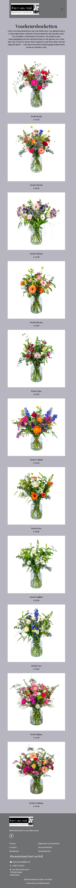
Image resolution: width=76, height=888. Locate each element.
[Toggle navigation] (62, 9)
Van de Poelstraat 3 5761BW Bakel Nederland (19, 872)
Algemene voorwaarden (49, 843)
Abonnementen (45, 847)
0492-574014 (17, 865)
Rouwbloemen (44, 851)
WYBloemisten (43, 883)
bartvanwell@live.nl (20, 862)
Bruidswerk (14, 851)
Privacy (12, 843)
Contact (13, 847)
